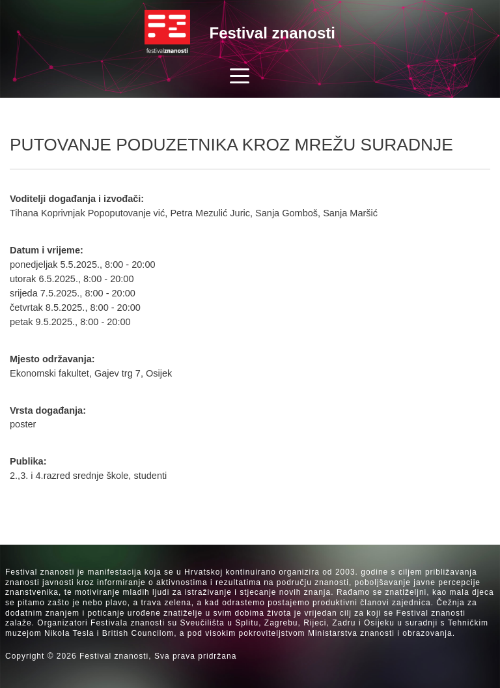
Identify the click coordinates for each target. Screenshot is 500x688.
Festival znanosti (272, 33)
